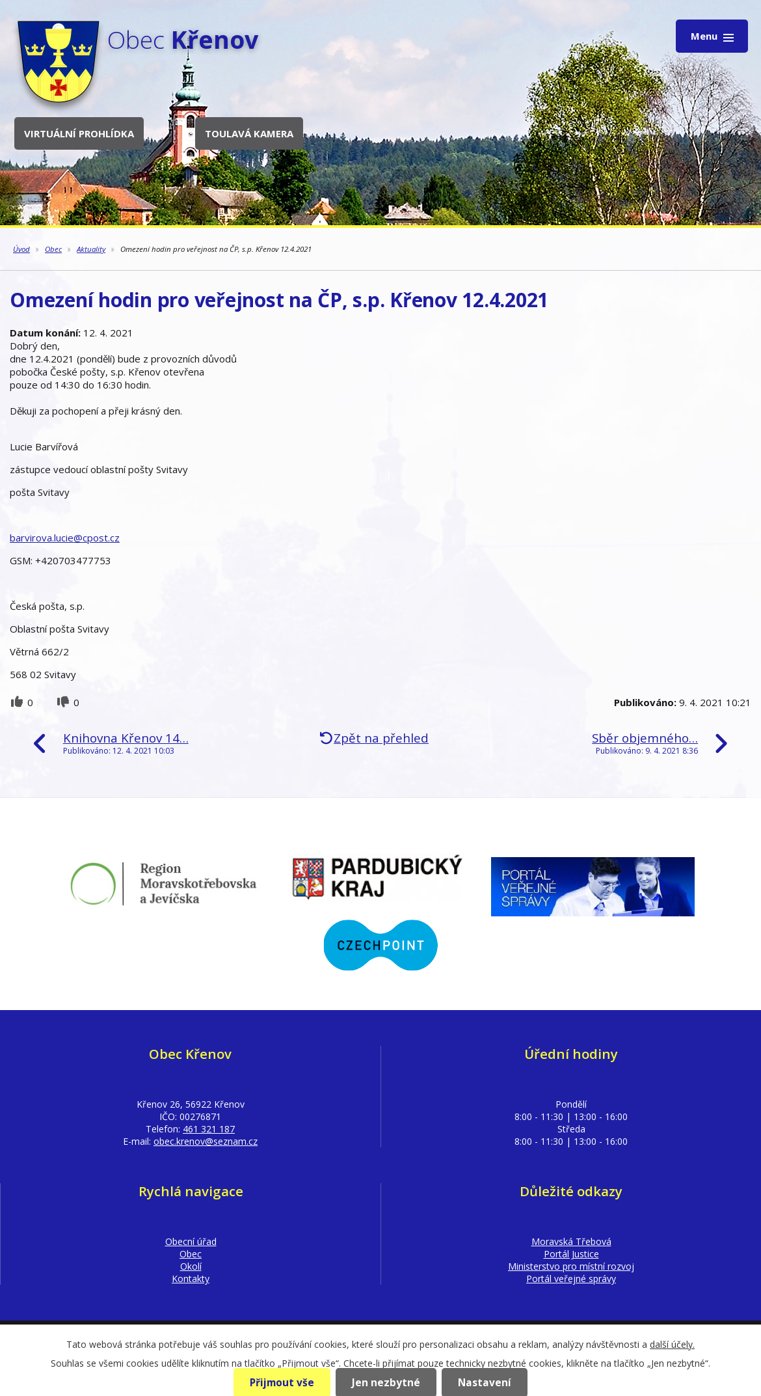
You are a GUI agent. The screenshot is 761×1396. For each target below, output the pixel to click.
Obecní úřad (191, 1241)
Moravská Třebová (571, 1241)
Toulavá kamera (249, 133)
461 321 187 (209, 1129)
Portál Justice (571, 1254)
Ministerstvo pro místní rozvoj (571, 1266)
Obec (53, 249)
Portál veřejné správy (571, 1278)
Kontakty (190, 1278)
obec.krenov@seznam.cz (206, 1141)
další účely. (672, 1344)
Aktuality (91, 249)
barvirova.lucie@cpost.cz (65, 537)
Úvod (21, 249)
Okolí (191, 1266)
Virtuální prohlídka (79, 133)
